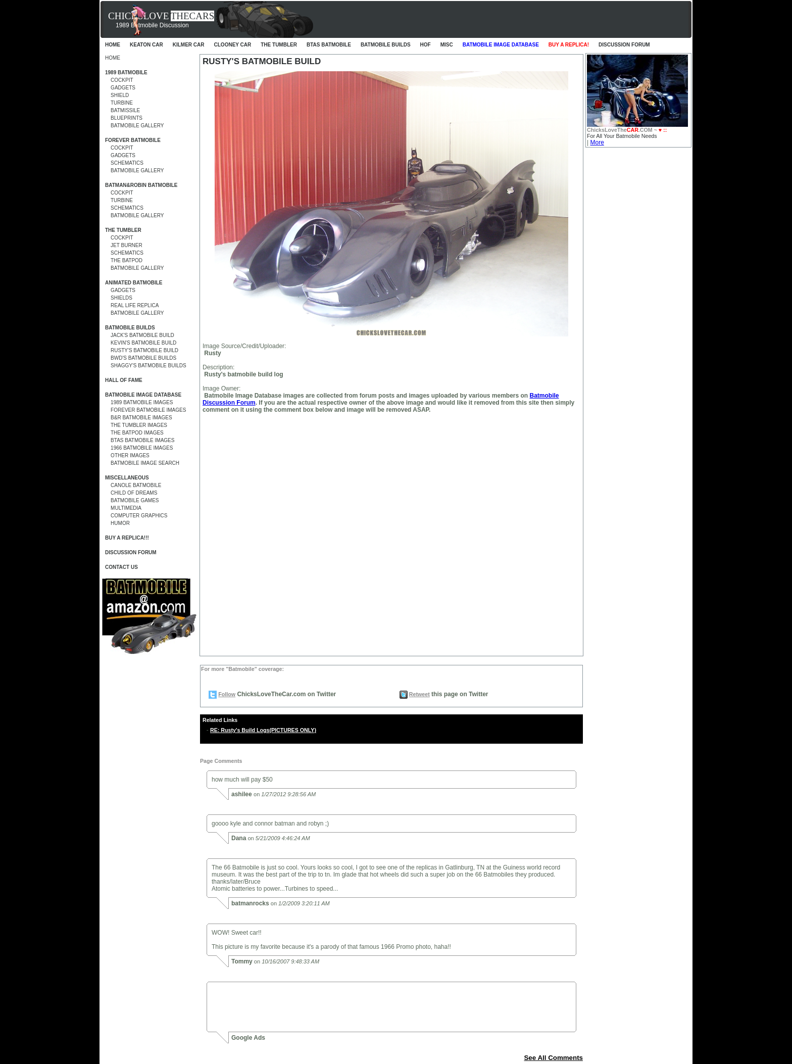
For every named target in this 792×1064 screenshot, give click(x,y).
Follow (226, 694)
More (597, 142)
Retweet (419, 694)
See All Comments (553, 1057)
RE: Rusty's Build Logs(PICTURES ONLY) (263, 730)
